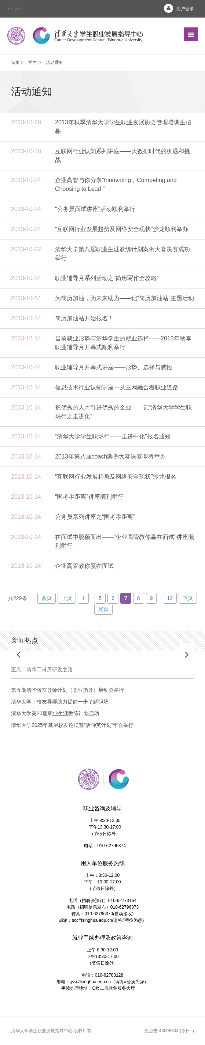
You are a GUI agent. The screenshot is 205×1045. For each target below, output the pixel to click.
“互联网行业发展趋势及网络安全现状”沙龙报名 (115, 477)
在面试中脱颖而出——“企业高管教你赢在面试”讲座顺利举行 (124, 541)
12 (170, 598)
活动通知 (54, 62)
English (15, 8)
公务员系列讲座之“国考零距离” (95, 517)
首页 (15, 62)
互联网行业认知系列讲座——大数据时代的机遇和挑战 (122, 155)
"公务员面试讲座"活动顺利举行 (95, 209)
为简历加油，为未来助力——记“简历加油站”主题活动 (124, 298)
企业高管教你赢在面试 (84, 566)
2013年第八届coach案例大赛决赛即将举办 (110, 456)
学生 (32, 62)
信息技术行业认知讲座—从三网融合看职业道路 (116, 387)
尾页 (103, 609)
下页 (188, 598)
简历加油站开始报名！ (84, 318)
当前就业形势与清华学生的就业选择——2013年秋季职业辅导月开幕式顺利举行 (123, 342)
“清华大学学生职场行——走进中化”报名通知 (113, 436)
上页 (67, 598)
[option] (102, 667)
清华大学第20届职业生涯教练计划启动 (55, 713)
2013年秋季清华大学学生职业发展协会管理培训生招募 (123, 126)
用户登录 (176, 8)
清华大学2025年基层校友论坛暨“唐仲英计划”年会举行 (72, 725)
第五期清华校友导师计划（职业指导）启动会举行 (67, 690)
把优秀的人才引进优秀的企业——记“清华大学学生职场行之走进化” (123, 411)
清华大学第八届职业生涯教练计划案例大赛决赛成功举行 (122, 253)
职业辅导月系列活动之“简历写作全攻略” (107, 278)
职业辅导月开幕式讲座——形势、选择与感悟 (113, 367)
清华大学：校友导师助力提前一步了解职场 (60, 702)
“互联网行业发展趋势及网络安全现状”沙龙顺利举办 (121, 229)
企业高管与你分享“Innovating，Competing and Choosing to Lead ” (116, 184)
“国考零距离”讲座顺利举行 (89, 497)
